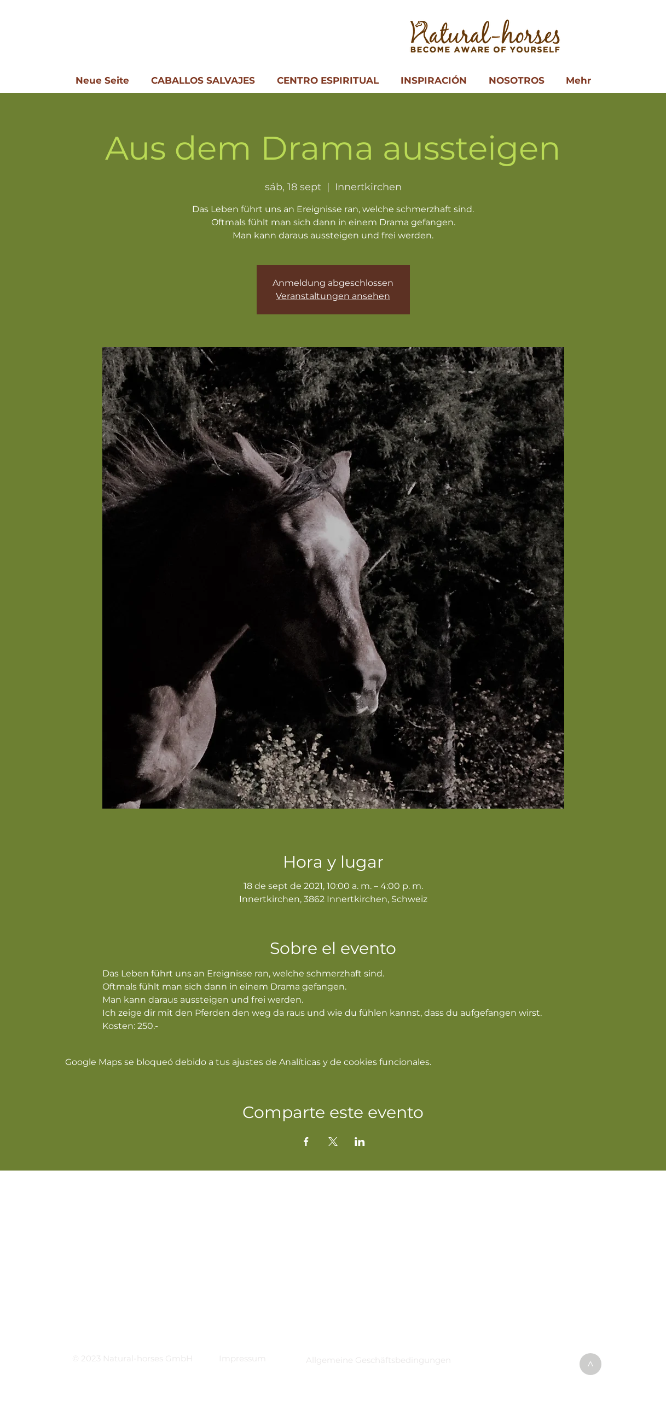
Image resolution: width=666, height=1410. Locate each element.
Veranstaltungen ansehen (333, 296)
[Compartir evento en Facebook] (306, 1141)
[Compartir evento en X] (333, 1141)
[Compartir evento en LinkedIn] (360, 1141)
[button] (242, 1358)
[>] (590, 1364)
